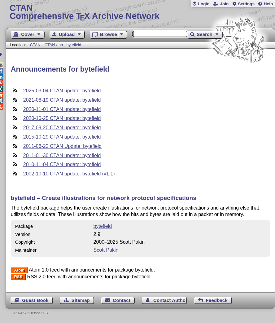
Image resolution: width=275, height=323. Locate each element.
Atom (19, 270)
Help (268, 4)
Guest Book (35, 300)
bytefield (103, 226)
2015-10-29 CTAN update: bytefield (62, 136)
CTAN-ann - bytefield (63, 44)
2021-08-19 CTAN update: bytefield (62, 100)
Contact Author (170, 300)
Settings (246, 4)
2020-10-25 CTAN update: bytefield (62, 118)
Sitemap (81, 300)
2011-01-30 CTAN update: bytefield (62, 155)
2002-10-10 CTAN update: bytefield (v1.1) (69, 173)
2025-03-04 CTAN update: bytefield (62, 90)
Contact (121, 300)
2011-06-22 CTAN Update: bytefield (62, 146)
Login (203, 4)
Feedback (217, 300)
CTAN (35, 44)
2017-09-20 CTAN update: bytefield (62, 127)
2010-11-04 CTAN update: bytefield (62, 164)
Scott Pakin (106, 250)
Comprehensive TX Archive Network (140, 12)
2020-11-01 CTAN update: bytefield (62, 109)
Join (224, 4)
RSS (18, 277)
